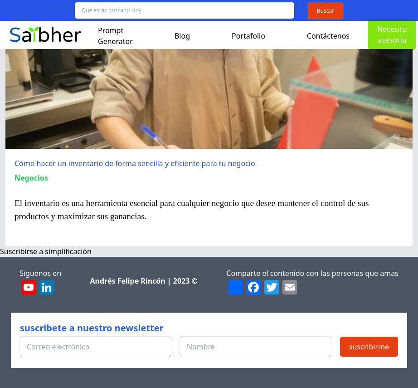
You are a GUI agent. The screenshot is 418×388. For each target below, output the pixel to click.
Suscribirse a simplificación (46, 251)
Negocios (31, 178)
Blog (182, 36)
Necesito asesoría (392, 34)
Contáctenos (328, 36)
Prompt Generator (115, 35)
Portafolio (248, 36)
